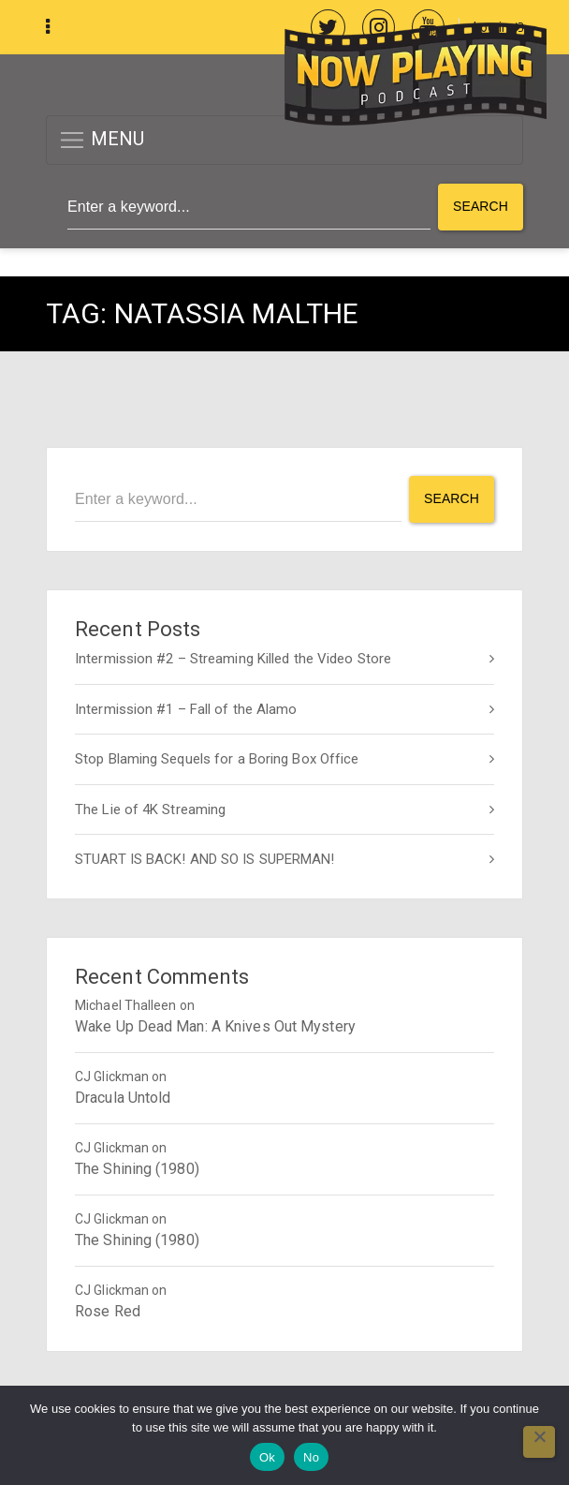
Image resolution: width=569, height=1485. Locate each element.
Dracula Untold (122, 1097)
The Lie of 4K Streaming (150, 809)
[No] (539, 1442)
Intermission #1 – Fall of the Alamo (186, 709)
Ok (267, 1457)
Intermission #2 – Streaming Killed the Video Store (233, 658)
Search (480, 206)
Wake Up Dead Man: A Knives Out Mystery (215, 1026)
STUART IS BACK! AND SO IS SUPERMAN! (205, 859)
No (311, 1457)
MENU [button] (101, 140)
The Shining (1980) (137, 1169)
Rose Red (107, 1311)
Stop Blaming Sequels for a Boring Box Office (216, 758)
